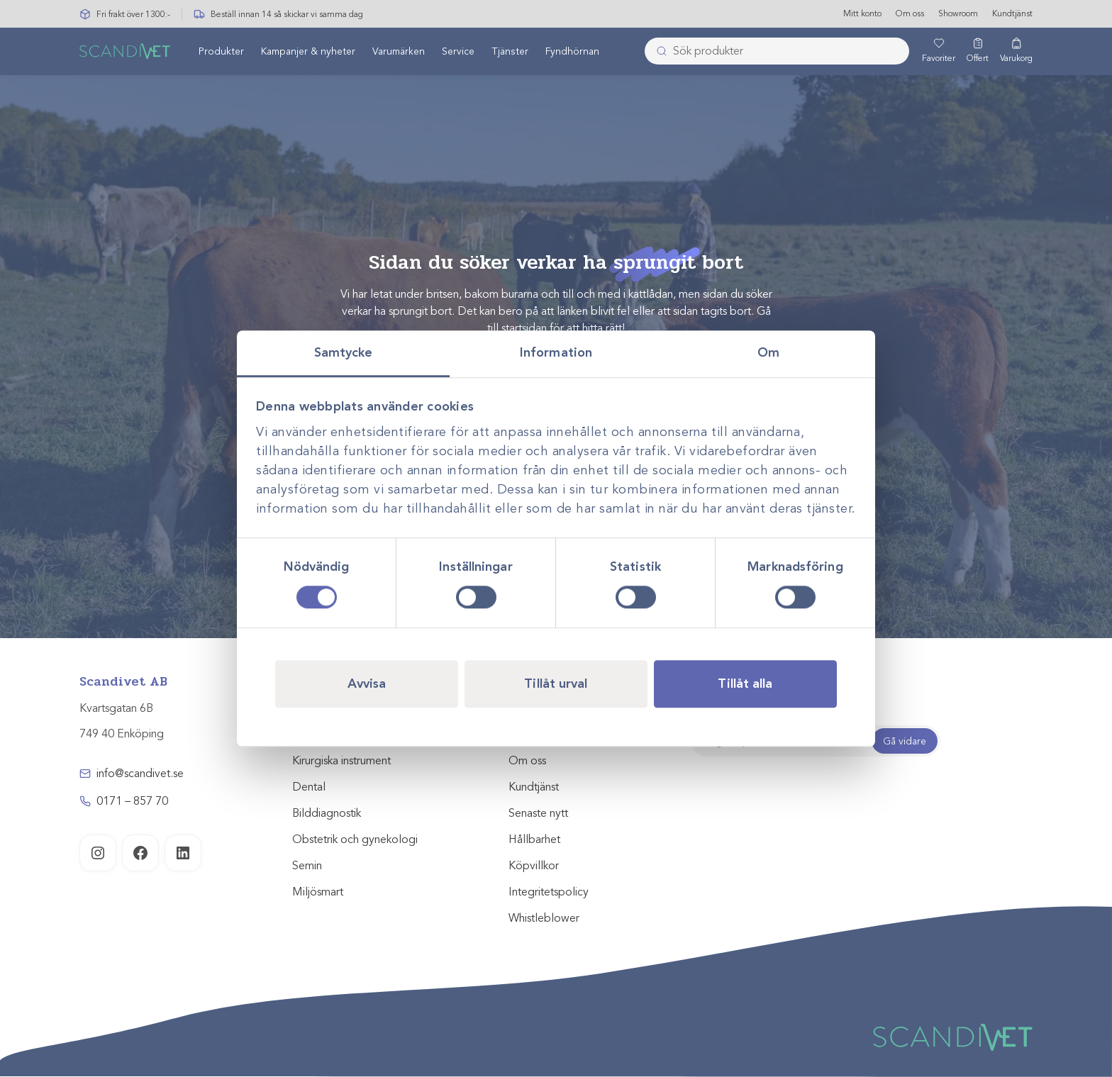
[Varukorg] (1016, 51)
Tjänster (509, 52)
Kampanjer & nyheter (308, 52)
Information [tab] (556, 352)
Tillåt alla (745, 683)
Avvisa (367, 683)
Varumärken (398, 52)
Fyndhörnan (572, 52)
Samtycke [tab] (343, 352)
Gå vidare (904, 741)
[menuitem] (221, 51)
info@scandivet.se (140, 773)
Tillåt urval (555, 683)
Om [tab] (768, 352)
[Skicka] (657, 51)
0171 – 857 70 (132, 801)
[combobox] (777, 51)
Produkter (221, 52)
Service (458, 52)
